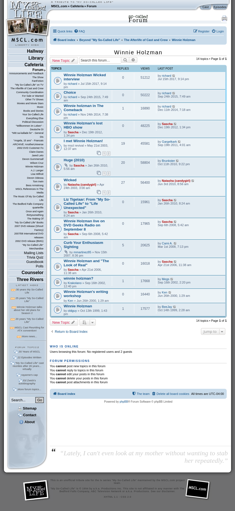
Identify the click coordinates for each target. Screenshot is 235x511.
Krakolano (75, 283)
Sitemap (27, 408)
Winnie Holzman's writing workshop (86, 294)
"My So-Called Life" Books (29, 222)
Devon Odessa (35, 178)
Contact (27, 415)
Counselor (32, 272)
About (27, 422)
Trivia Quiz (35, 257)
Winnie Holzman (34, 166)
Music (40, 107)
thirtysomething (35, 215)
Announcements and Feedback (26, 73)
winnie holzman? (78, 278)
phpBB (124, 401)
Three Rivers (30, 279)
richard (72, 83)
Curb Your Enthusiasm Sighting (83, 245)
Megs (165, 279)
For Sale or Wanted (32, 95)
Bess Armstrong (34, 185)
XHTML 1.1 (111, 496)
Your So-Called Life (32, 114)
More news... (29, 336)
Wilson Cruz (36, 163)
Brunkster (168, 160)
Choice (70, 92)
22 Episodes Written (30, 357)
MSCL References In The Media (29, 191)
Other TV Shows (34, 99)
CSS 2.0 (126, 496)
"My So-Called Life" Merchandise (32, 247)
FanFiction (37, 81)
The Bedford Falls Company (28, 204)
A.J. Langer (37, 170)
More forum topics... (29, 389)
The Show (37, 77)
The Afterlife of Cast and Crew (27, 88)
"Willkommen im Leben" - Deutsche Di (29, 127)
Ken (70, 300)
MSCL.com (59, 6)
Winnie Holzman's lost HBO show (83, 125)
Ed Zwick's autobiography (27, 382)
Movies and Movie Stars (30, 103)
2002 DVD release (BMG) (29, 241)
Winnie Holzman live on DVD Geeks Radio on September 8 (84, 225)
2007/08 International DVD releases (28, 235)
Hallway (35, 51)
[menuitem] (79, 31)
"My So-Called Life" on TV (29, 84)
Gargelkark (169, 141)
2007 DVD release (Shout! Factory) (28, 228)
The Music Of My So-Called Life (28, 198)
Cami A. (167, 243)
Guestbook (34, 262)
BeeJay (167, 306)
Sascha (73, 132)
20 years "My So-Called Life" (29, 320)
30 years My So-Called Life (29, 291)
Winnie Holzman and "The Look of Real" (86, 263)
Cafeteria (77, 6)
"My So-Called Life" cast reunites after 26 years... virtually (28, 366)
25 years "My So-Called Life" (29, 300)
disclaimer (168, 491)
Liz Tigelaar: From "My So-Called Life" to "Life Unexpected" (87, 203)
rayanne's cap (29, 374)
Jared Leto (37, 155)
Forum (92, 6)
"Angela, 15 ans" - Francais (28, 140)
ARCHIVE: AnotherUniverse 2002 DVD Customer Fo (28, 146)
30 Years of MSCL (29, 351)
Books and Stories (33, 110)
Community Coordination (29, 92)
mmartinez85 (82, 252)
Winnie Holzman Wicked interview (85, 77)
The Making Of (35, 218)
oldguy (72, 310)
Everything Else (34, 118)
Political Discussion (32, 122)
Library (36, 58)
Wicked (70, 180)
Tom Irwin (38, 181)
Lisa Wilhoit (37, 174)
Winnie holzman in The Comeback (84, 108)
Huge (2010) (74, 160)
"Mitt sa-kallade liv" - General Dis (27, 135)
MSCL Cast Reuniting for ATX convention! (29, 329)
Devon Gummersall (32, 159)
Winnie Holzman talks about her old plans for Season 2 (28, 310)
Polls (39, 266)
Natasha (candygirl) (82, 184)
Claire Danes (36, 151)
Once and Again (34, 211)
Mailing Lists (33, 253)
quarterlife (37, 207)
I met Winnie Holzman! (83, 141)
